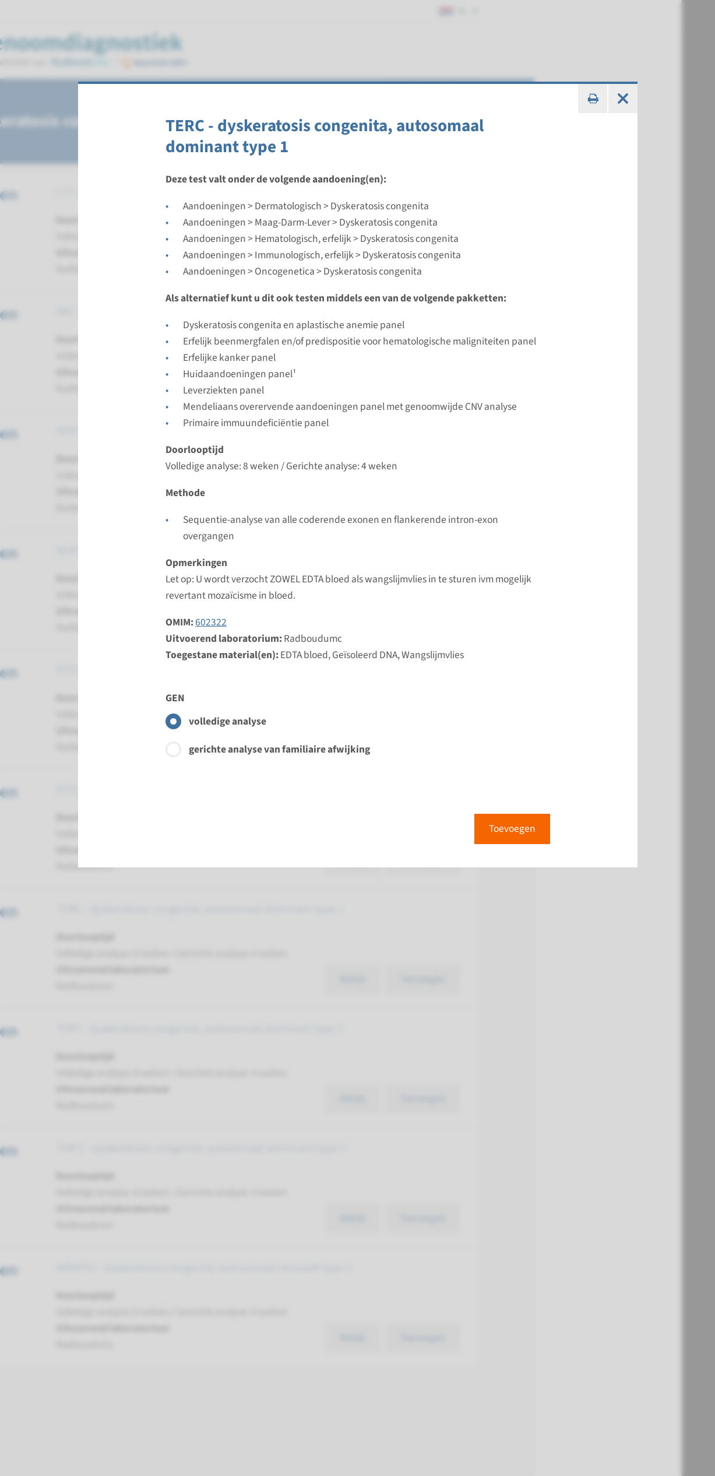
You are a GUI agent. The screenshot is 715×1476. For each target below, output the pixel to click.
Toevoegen (512, 828)
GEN (175, 698)
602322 (211, 622)
